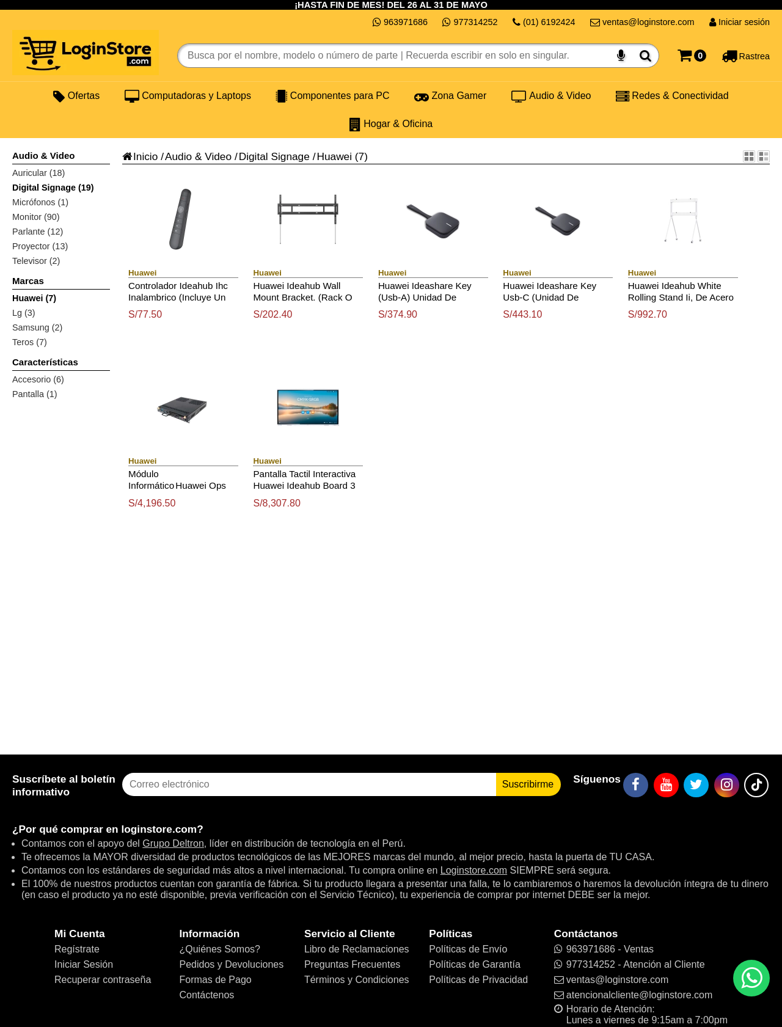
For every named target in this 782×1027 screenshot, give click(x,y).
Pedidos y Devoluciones (231, 964)
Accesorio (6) (38, 379)
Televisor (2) (36, 261)
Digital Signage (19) (53, 187)
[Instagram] (726, 785)
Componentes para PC (332, 95)
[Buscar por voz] (621, 55)
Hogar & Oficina (391, 124)
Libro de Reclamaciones (356, 949)
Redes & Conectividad (672, 95)
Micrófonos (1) (40, 202)
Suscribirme (528, 784)
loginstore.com (159, 829)
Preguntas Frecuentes (352, 964)
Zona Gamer (450, 95)
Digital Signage (274, 156)
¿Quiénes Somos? (219, 949)
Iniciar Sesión (83, 964)
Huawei (334, 156)
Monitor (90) (36, 217)
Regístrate (77, 949)
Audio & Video (551, 95)
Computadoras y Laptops (188, 95)
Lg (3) (23, 313)
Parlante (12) (37, 231)
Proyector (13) (40, 246)
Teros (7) (29, 342)
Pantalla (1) (34, 394)
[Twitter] (696, 785)
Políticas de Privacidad (478, 979)
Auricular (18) (38, 173)
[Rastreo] (746, 55)
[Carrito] (692, 55)
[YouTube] (666, 785)
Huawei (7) (34, 298)
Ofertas (76, 95)
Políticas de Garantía (474, 964)
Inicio (140, 156)
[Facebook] (635, 785)
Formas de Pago (215, 979)
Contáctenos (206, 995)
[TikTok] (756, 785)
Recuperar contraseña (102, 979)
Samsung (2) (37, 327)
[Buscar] (645, 55)
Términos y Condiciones (356, 979)
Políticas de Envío (468, 949)
